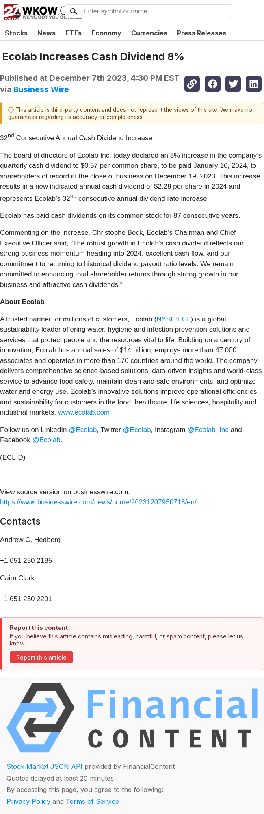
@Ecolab (83, 430)
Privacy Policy (28, 801)
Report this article (41, 657)
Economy (106, 33)
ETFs (73, 33)
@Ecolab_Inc (207, 430)
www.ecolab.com (84, 412)
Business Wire (41, 89)
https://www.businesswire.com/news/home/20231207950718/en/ (98, 502)
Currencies (149, 33)
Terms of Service (92, 801)
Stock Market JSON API (44, 766)
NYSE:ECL (174, 319)
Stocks (16, 33)
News (46, 33)
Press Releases (201, 33)
